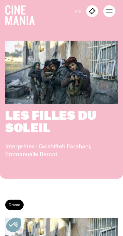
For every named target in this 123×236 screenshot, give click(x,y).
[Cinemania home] (22, 14)
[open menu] (109, 11)
